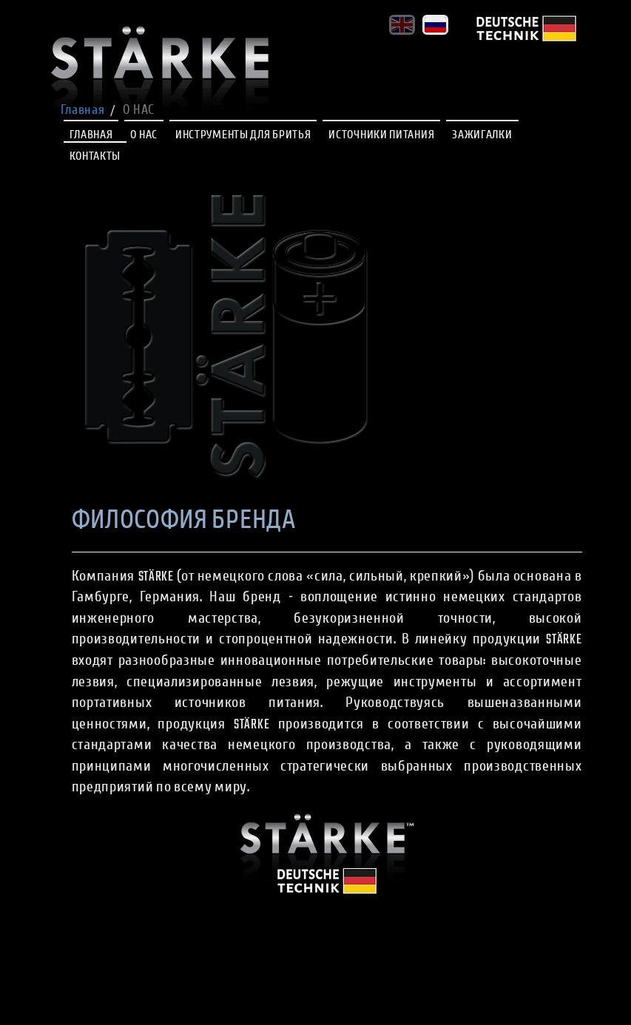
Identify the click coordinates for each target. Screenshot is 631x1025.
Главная (83, 111)
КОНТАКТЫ (95, 157)
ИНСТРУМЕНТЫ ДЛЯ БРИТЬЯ (243, 135)
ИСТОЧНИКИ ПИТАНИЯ (381, 135)
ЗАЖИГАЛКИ (482, 135)
